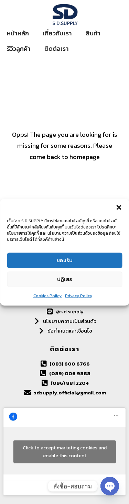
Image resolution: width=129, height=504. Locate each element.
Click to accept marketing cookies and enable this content (65, 451)
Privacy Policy (78, 295)
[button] (118, 207)
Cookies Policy (47, 295)
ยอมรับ (64, 260)
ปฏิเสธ (64, 279)
